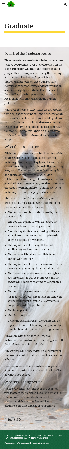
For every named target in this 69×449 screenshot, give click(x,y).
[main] (34, 27)
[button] (3, 4)
